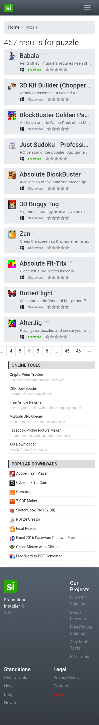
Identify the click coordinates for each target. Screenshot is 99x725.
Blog (8, 694)
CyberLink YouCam (28, 482)
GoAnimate (22, 492)
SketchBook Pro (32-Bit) (32, 510)
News (9, 685)
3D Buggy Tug (33, 204)
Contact (61, 685)
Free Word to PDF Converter (36, 556)
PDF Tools (79, 656)
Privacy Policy (67, 677)
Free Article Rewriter (26, 402)
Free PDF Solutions (79, 601)
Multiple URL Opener (26, 416)
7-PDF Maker (23, 501)
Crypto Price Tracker (27, 374)
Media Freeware (78, 615)
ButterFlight (30, 293)
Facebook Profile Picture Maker (35, 430)
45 (67, 351)
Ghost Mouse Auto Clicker (34, 547)
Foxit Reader (23, 528)
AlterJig (25, 323)
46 (78, 351)
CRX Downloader (23, 388)
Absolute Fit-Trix (37, 263)
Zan (19, 233)
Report (60, 694)
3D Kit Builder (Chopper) (48, 85)
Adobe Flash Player (29, 473)
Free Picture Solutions (81, 630)
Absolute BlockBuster (44, 174)
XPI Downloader (23, 444)
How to (10, 702)
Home (14, 27)
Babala (23, 55)
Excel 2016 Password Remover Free (42, 538)
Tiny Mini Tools (78, 645)
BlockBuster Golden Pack (49, 115)
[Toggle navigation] (87, 7)
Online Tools (15, 677)
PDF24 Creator (25, 519)
